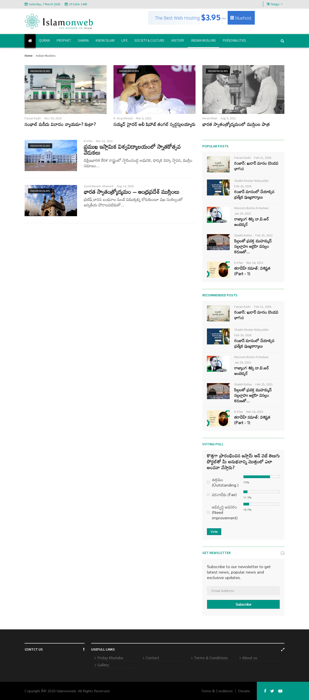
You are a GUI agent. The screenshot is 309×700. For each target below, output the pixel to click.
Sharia (83, 40)
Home (29, 56)
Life (124, 40)
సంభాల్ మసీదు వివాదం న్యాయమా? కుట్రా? (60, 124)
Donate (244, 691)
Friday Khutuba (110, 657)
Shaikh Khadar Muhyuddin (251, 181)
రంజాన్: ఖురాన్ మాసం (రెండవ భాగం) (256, 166)
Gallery (103, 664)
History (177, 40)
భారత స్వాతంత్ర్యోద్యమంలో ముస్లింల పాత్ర (236, 124)
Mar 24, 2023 (254, 263)
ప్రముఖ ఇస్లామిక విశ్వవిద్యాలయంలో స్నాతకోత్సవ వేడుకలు (132, 149)
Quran (44, 40)
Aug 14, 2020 (125, 186)
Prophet (64, 40)
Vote (214, 531)
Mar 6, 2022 (143, 118)
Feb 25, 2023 (264, 235)
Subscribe (243, 604)
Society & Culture (149, 40)
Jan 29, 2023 (242, 213)
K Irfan (88, 141)
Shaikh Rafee (243, 235)
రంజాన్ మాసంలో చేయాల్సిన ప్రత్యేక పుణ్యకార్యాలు (254, 194)
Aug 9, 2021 (228, 118)
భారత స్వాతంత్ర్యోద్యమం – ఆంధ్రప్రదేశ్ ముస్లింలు (131, 191)
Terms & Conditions (211, 657)
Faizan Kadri (33, 118)
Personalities (234, 40)
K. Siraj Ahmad (123, 118)
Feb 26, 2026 (242, 186)
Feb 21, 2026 (262, 158)
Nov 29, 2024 (53, 118)
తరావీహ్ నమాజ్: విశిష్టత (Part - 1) (252, 271)
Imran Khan (209, 118)
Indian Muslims (203, 40)
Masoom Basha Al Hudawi (251, 208)
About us (249, 657)
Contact (152, 657)
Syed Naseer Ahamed (98, 186)
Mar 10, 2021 (104, 141)
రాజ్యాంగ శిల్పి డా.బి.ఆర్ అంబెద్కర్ (251, 221)
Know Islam (104, 40)
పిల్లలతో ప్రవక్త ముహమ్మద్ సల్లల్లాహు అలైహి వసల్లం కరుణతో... (253, 246)
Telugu (275, 4)
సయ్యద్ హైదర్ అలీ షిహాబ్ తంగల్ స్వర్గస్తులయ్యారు (154, 124)
